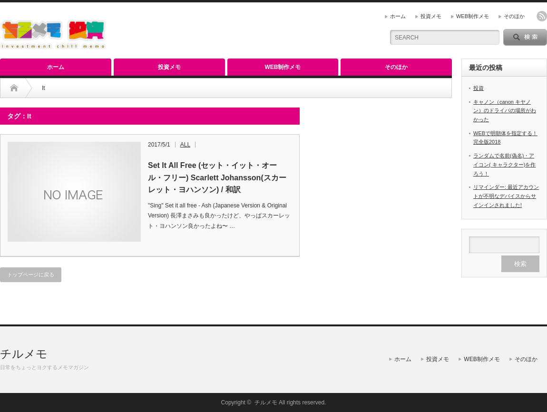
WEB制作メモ (472, 16)
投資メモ (430, 16)
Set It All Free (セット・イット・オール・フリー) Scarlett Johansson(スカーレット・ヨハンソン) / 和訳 (217, 177)
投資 (478, 88)
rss (542, 16)
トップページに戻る (30, 274)
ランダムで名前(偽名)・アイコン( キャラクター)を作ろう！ (504, 164)
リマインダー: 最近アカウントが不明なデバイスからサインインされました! (506, 195)
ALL (185, 144)
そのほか (514, 16)
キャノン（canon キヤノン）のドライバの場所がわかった (504, 110)
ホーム (398, 16)
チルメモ (24, 353)
